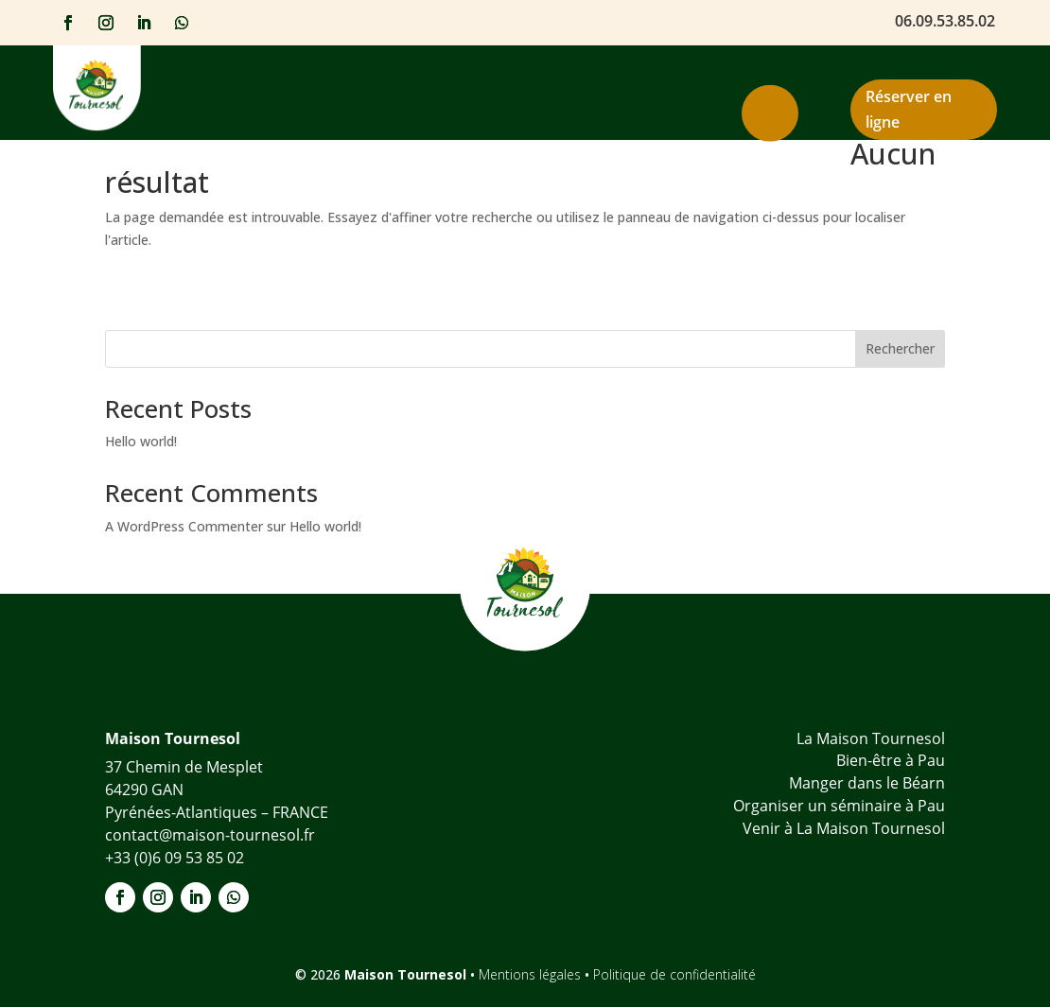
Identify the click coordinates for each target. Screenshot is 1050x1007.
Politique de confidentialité (674, 974)
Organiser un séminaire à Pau (839, 805)
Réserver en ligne (909, 109)
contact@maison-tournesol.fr (210, 835)
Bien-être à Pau (890, 760)
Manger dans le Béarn (867, 783)
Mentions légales (532, 974)
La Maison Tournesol (870, 738)
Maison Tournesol (407, 974)
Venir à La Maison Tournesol (844, 828)
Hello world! (141, 441)
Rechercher (900, 348)
